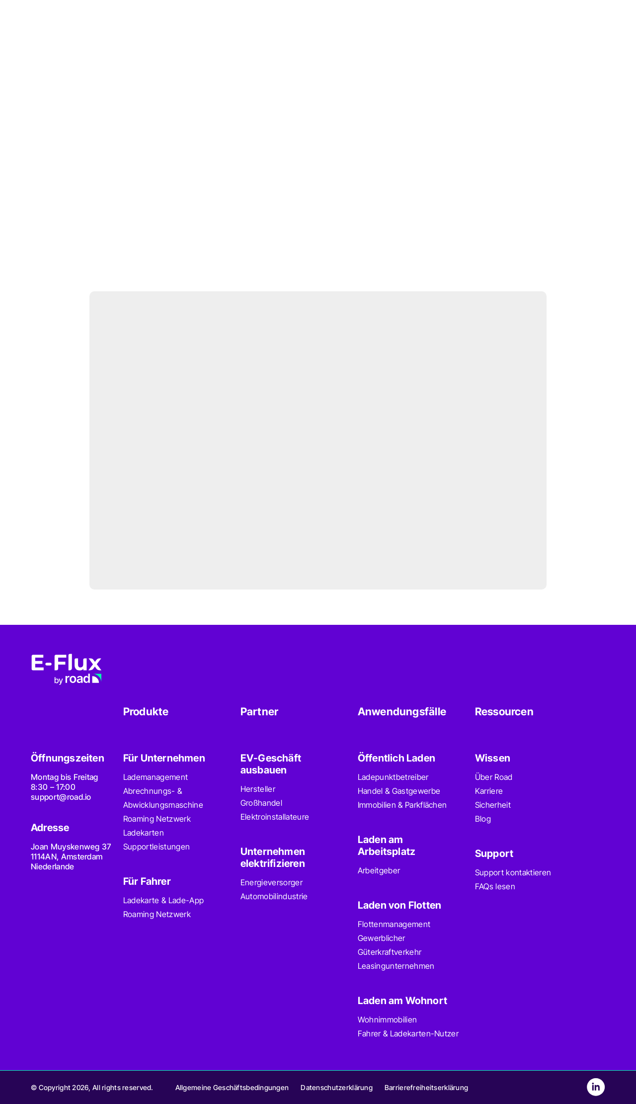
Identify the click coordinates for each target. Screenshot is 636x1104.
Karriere (489, 791)
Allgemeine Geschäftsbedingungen (232, 1087)
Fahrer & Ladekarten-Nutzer (408, 1033)
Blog (483, 819)
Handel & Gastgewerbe (399, 791)
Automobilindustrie (274, 896)
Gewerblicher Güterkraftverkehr (389, 945)
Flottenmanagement (394, 924)
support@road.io (61, 797)
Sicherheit (493, 805)
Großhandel (261, 803)
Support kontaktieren (513, 872)
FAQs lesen (495, 886)
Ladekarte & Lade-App (163, 900)
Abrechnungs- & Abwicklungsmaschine (163, 798)
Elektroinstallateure (274, 817)
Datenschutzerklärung (337, 1087)
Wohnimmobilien (387, 1019)
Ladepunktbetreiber (393, 777)
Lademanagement (155, 777)
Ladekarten (143, 833)
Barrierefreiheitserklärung (426, 1087)
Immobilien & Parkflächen (402, 805)
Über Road (494, 777)
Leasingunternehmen (396, 966)
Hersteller (257, 789)
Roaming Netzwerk (157, 819)
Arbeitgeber (379, 870)
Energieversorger (271, 882)
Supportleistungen (156, 846)
